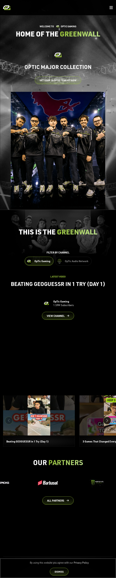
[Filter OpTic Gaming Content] (39, 261)
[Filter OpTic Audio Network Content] (73, 261)
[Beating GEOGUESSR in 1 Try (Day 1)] (39, 421)
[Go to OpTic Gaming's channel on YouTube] (58, 316)
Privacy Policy (81, 562)
